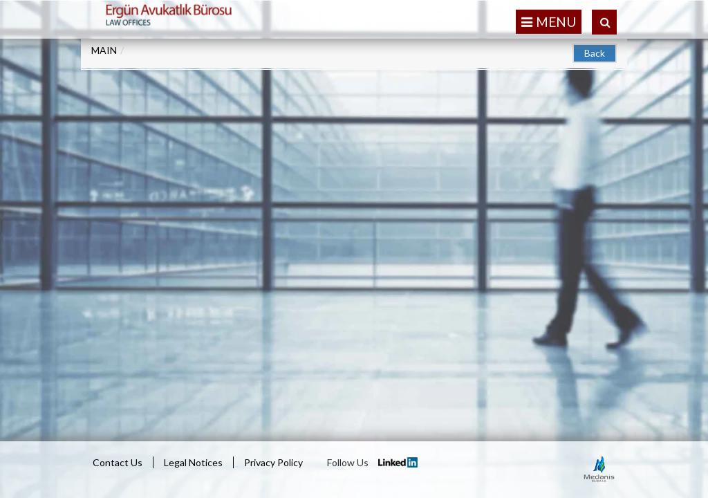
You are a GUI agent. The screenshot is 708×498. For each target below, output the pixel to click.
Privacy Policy (273, 462)
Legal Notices (193, 462)
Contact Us (117, 462)
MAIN (104, 50)
